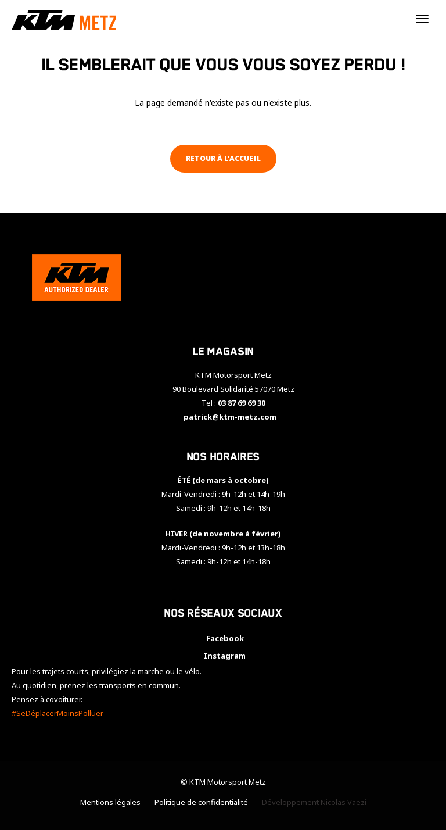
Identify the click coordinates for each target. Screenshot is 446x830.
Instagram (223, 655)
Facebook (223, 638)
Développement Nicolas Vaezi (314, 802)
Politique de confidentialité (201, 802)
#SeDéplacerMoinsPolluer (57, 713)
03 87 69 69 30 (241, 403)
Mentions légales (110, 802)
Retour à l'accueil (223, 158)
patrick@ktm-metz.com (230, 417)
